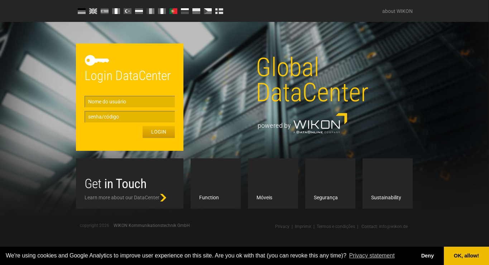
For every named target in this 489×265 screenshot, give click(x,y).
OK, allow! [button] (466, 256)
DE (82, 11)
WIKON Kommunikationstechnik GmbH (152, 225)
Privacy (282, 226)
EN (93, 11)
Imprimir (303, 226)
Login (158, 132)
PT (173, 11)
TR (127, 11)
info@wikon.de (393, 226)
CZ (208, 11)
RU (185, 11)
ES (105, 11)
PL (196, 11)
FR (116, 11)
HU (139, 11)
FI (219, 11)
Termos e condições (336, 226)
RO (150, 11)
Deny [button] (427, 256)
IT (162, 11)
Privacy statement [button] (371, 255)
